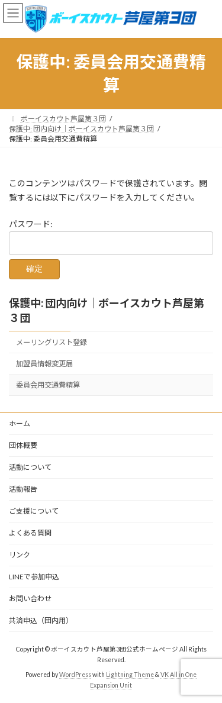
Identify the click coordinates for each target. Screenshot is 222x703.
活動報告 (23, 489)
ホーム (19, 423)
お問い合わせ (30, 598)
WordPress (75, 674)
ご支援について (34, 511)
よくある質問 (30, 532)
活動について (30, 467)
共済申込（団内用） (41, 620)
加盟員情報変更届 (44, 363)
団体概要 (23, 445)
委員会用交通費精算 (48, 384)
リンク (19, 554)
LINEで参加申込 (34, 576)
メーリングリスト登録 (51, 342)
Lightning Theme (130, 674)
